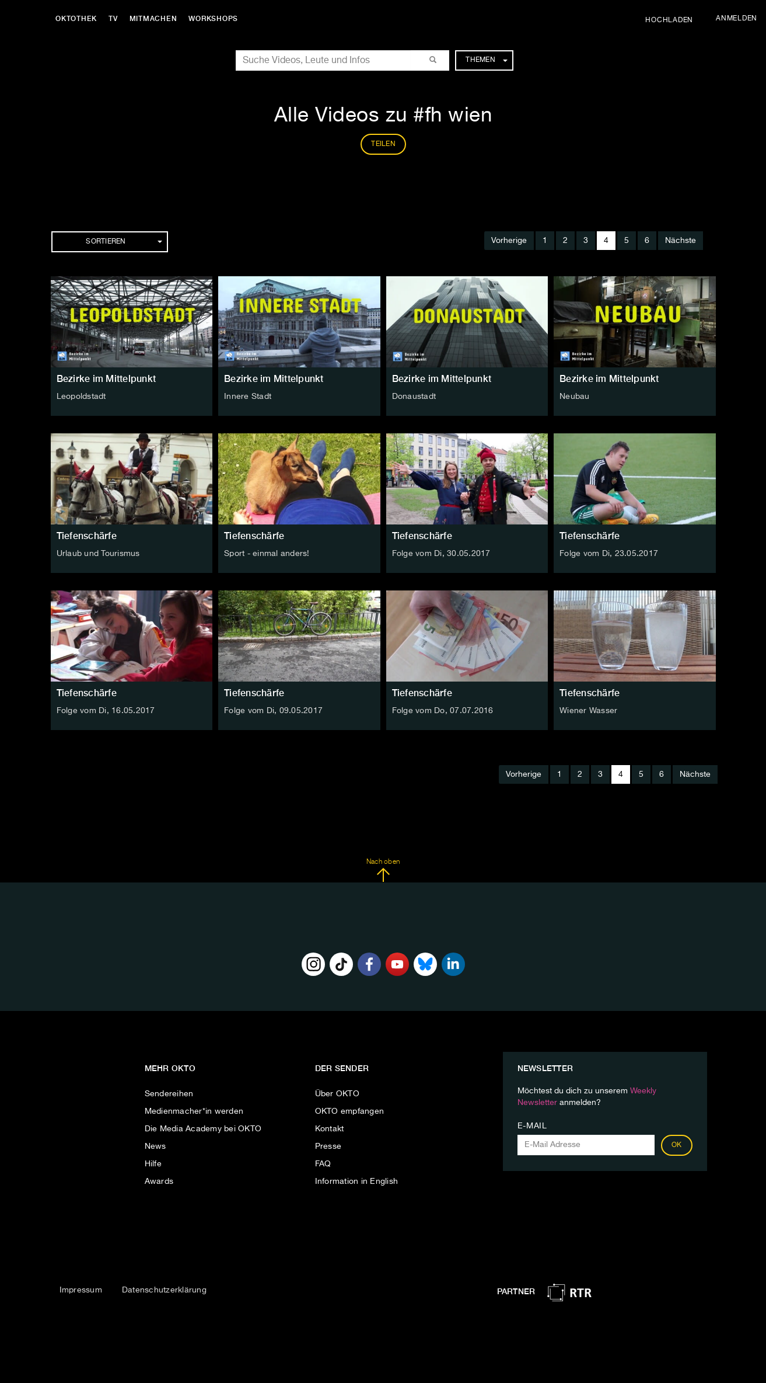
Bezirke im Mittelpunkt (106, 378)
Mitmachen (153, 19)
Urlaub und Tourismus (98, 554)
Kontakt (329, 1129)
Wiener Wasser (588, 711)
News (155, 1146)
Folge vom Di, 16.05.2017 (106, 711)
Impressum (81, 1290)
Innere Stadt (247, 396)
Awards (159, 1181)
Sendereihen (169, 1094)
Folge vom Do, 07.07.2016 (443, 711)
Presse (328, 1146)
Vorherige (509, 241)
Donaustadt (414, 396)
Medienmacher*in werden (194, 1111)
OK (676, 1145)
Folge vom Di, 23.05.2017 (608, 554)
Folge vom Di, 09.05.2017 (273, 711)
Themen (486, 60)
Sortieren (124, 241)
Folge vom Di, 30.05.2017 (441, 554)
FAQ (323, 1164)
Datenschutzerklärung (164, 1290)
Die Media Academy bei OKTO (203, 1129)
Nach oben (383, 870)
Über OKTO (337, 1094)
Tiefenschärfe (87, 535)
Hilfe (153, 1164)
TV (113, 19)
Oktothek (76, 19)
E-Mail (532, 1126)
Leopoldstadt (81, 396)
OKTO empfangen (349, 1111)
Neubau (574, 396)
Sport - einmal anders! (267, 554)
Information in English (356, 1181)
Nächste (680, 241)
